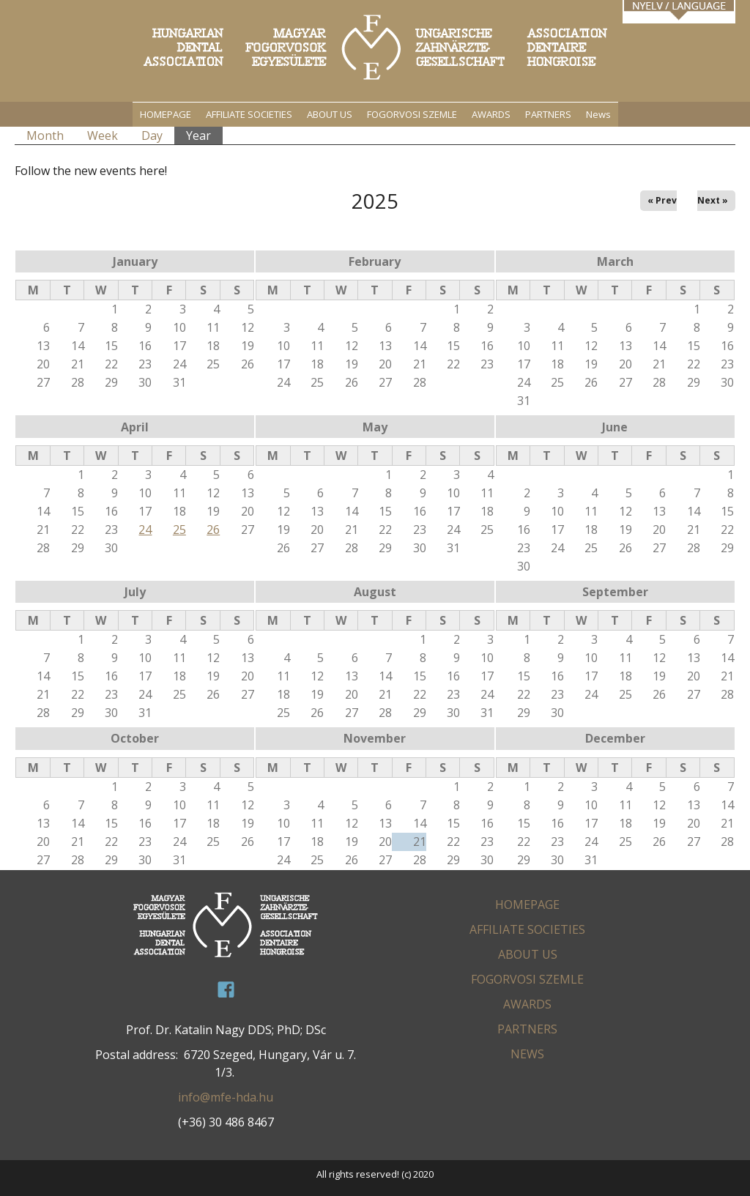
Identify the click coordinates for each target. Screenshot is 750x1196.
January (135, 261)
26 (213, 529)
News (598, 114)
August (375, 592)
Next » (712, 200)
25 (179, 529)
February (375, 261)
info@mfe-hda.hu (225, 1097)
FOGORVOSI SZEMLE (412, 114)
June (615, 427)
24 (145, 529)
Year (204, 135)
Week (102, 135)
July (135, 592)
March (615, 261)
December (615, 738)
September (615, 592)
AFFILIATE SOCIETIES (249, 114)
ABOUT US (329, 114)
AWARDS (491, 114)
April (135, 427)
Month (45, 135)
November (375, 738)
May (375, 427)
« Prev (662, 200)
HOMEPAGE (165, 114)
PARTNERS (548, 114)
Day (152, 135)
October (135, 738)
